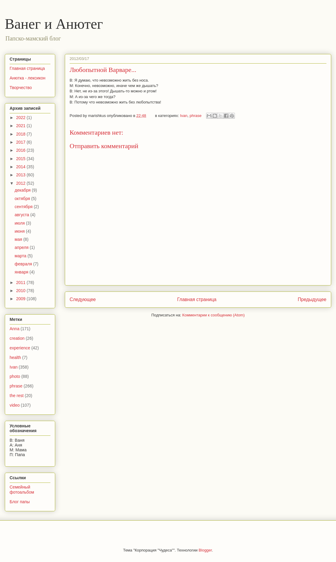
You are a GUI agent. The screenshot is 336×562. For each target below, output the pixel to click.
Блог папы (20, 501)
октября (23, 198)
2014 (21, 166)
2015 (21, 158)
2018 (21, 134)
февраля (24, 264)
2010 (21, 290)
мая (19, 239)
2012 (21, 183)
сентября (24, 206)
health (15, 357)
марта (21, 255)
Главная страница (196, 299)
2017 (21, 142)
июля (20, 223)
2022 (21, 117)
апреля (22, 247)
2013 (21, 174)
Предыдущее (312, 299)
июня (20, 231)
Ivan (184, 115)
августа (22, 214)
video (15, 405)
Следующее (83, 299)
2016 (21, 150)
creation (17, 338)
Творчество (21, 87)
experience (20, 347)
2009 (21, 298)
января (22, 272)
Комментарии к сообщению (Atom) (213, 315)
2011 (21, 282)
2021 (21, 125)
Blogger (205, 550)
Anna (15, 328)
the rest (17, 395)
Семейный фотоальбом (22, 490)
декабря (23, 190)
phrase (196, 115)
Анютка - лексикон (27, 78)
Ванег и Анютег (54, 24)
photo (15, 376)
